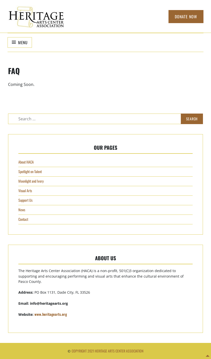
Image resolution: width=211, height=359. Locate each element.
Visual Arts (25, 190)
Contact (23, 219)
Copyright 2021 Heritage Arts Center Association (107, 350)
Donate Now (186, 17)
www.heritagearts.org (50, 314)
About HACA (26, 162)
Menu (23, 42)
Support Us (25, 200)
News (21, 209)
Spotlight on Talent (30, 171)
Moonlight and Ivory (31, 181)
